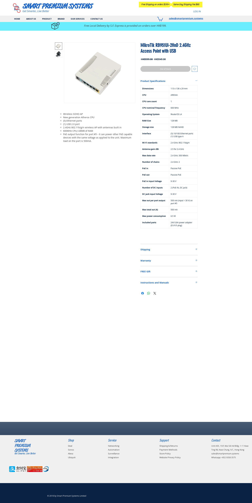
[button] (160, 18)
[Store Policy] (169, 453)
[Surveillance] (119, 453)
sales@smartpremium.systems (186, 18)
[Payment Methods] (175, 450)
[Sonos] (73, 450)
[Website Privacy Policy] (179, 457)
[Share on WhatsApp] (149, 293)
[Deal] (72, 446)
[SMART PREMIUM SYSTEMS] (58, 6)
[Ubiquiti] (75, 457)
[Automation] (118, 450)
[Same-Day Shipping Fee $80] (186, 4)
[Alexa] (73, 453)
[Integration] (118, 457)
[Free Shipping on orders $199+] (155, 4)
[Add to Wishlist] (195, 69)
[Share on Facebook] (142, 293)
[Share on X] (155, 293)
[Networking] (118, 446)
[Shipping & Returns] (176, 446)
